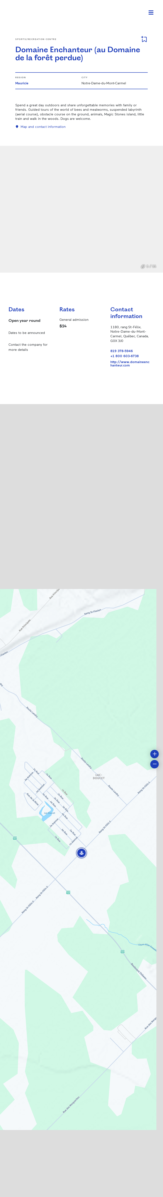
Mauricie (21, 83)
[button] (81, 853)
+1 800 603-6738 (124, 356)
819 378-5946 (121, 351)
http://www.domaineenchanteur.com (129, 363)
